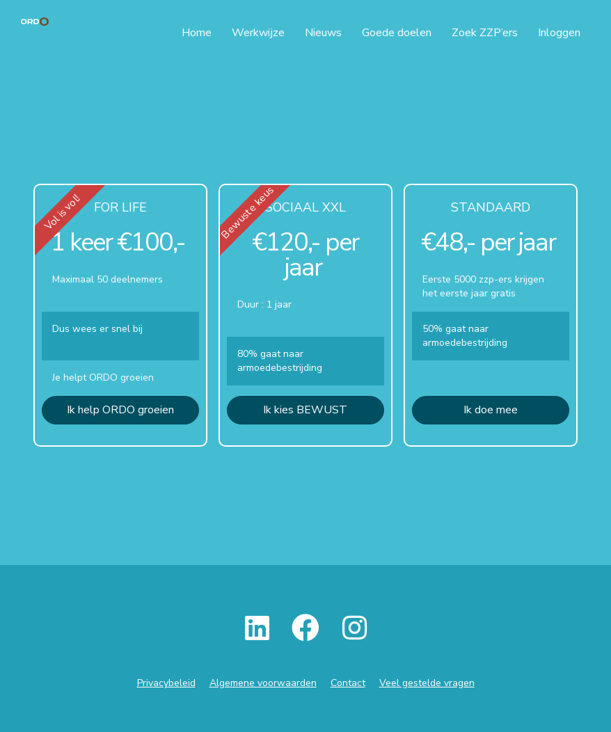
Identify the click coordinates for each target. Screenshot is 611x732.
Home (197, 32)
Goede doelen (396, 32)
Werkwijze (258, 32)
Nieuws (323, 32)
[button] (120, 410)
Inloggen (559, 32)
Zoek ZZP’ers (485, 32)
